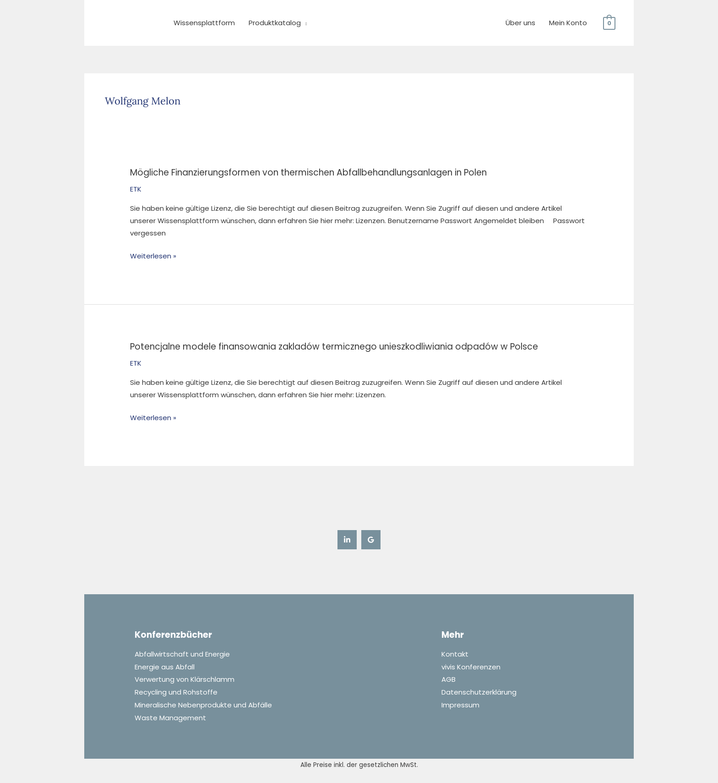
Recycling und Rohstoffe (176, 691)
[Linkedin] (347, 539)
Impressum (460, 703)
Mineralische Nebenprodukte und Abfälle (203, 703)
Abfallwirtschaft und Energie (182, 654)
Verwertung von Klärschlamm (184, 679)
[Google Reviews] (371, 539)
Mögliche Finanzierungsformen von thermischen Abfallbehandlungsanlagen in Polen (308, 172)
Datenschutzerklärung (479, 691)
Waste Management (170, 716)
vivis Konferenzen (470, 666)
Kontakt (454, 654)
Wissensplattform (204, 22)
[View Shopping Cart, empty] (609, 22)
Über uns (520, 22)
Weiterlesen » (153, 255)
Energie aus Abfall (165, 666)
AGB (448, 679)
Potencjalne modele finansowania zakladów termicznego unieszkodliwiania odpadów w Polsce (334, 346)
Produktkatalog (275, 22)
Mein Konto (568, 22)
